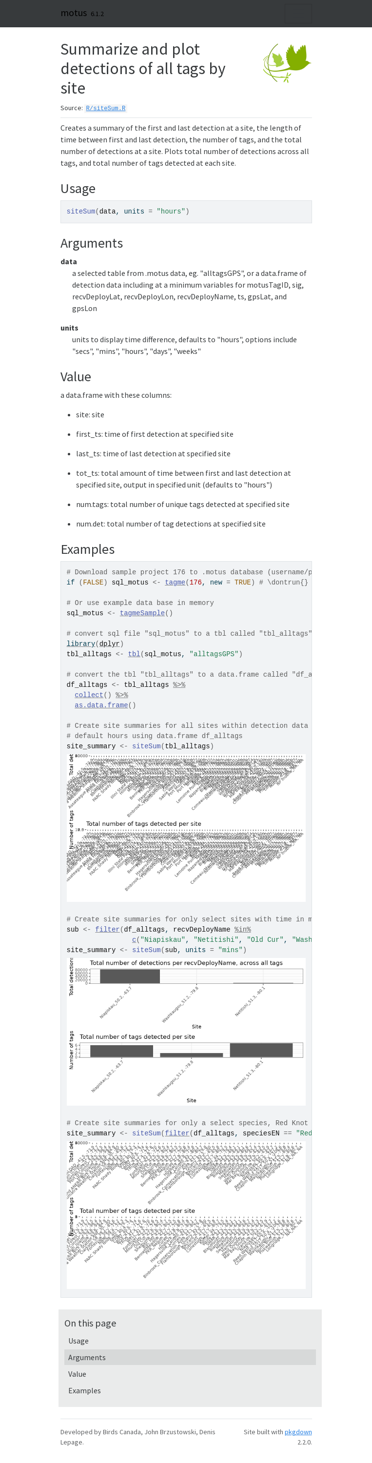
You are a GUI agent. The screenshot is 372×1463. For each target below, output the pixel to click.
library (81, 644)
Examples (84, 1390)
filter (107, 930)
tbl (134, 654)
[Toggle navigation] (298, 13)
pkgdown (298, 1431)
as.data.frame (101, 705)
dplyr (109, 644)
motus (73, 12)
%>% (179, 685)
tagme (175, 582)
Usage (78, 1341)
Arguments (87, 1357)
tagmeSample (142, 613)
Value (77, 1374)
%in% (243, 930)
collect (89, 695)
